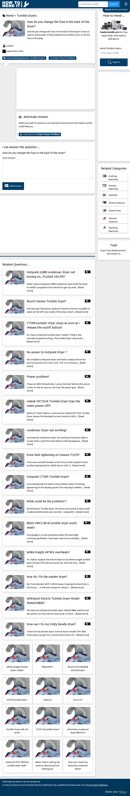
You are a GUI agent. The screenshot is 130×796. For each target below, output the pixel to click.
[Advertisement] (55, 88)
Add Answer (13, 186)
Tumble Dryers (27, 15)
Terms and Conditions (97, 785)
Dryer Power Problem (62, 58)
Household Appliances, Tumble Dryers (24, 58)
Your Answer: (9, 158)
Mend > (9, 16)
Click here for (40, 134)
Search (113, 4)
